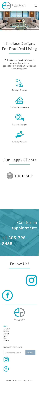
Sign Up (30, 352)
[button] (36, 5)
